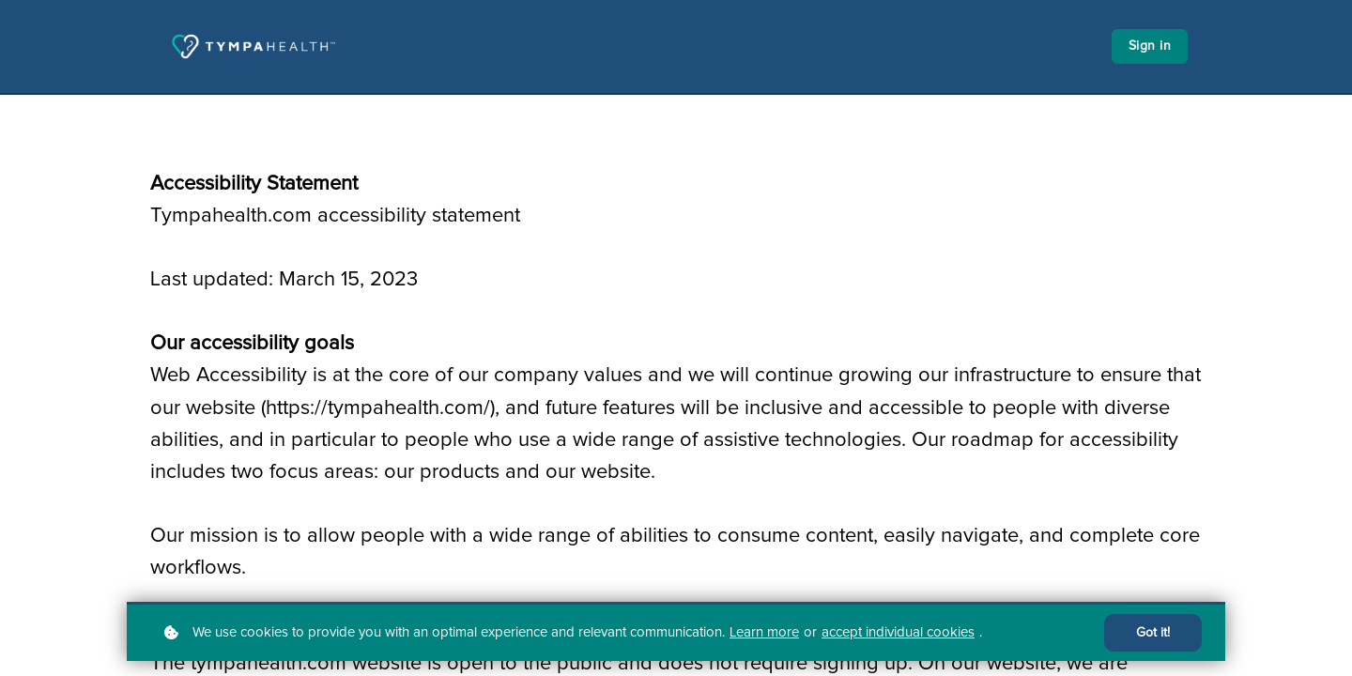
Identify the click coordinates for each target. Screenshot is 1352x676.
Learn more (764, 632)
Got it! (1153, 632)
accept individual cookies (898, 632)
